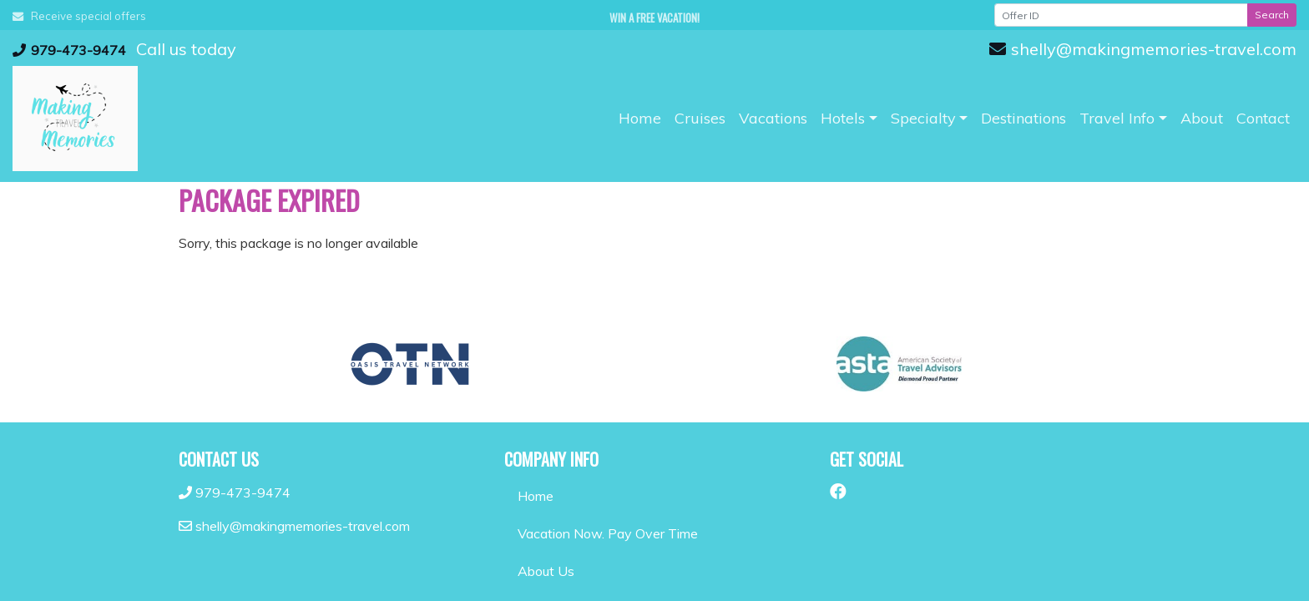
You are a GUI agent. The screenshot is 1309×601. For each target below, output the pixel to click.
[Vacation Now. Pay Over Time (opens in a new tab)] (654, 533)
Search (1272, 14)
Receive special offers (79, 16)
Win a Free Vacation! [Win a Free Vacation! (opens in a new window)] (654, 17)
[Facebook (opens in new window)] (838, 491)
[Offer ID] (1121, 15)
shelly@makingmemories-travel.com (1142, 48)
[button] (849, 118)
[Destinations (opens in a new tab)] (1023, 118)
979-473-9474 (69, 50)
